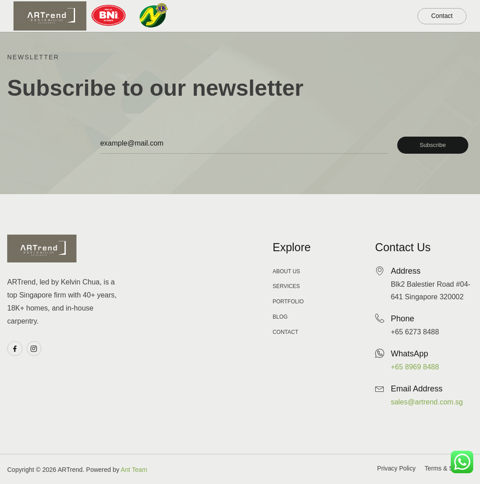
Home (213, 8)
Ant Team (134, 469)
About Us (386, 24)
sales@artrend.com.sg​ (427, 402)
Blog (392, 8)
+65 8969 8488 (415, 367)
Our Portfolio (270, 7)
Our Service (340, 7)
